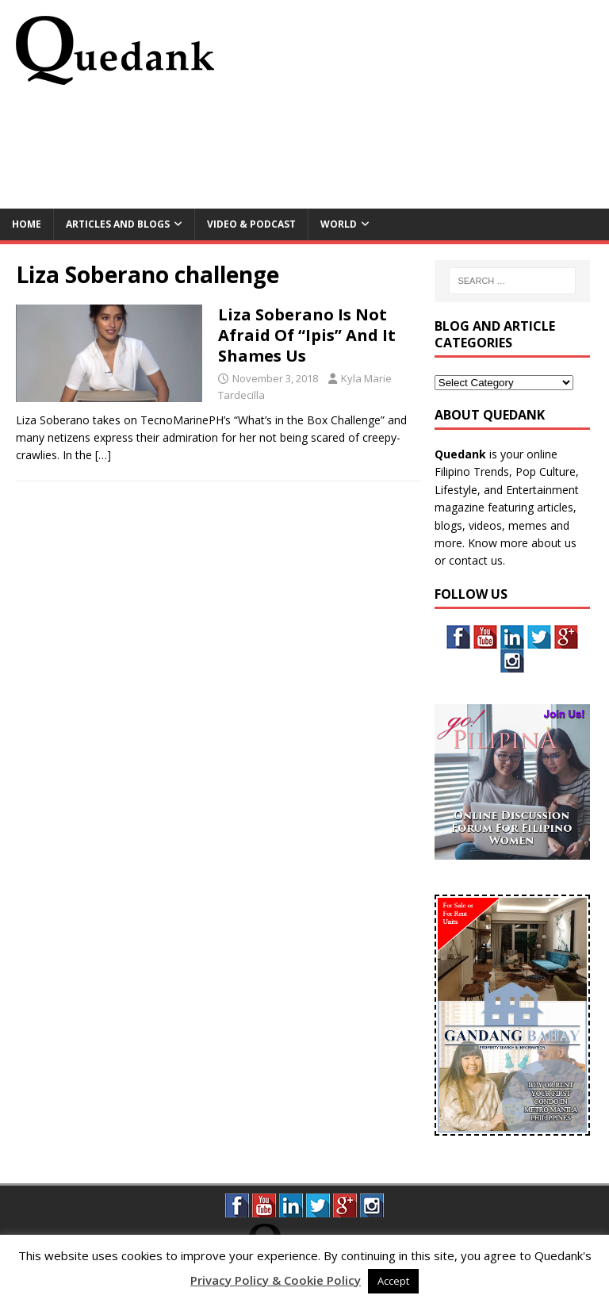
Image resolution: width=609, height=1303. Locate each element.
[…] (103, 454)
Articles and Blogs (118, 224)
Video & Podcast (251, 224)
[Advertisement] (304, 152)
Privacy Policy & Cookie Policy (275, 1280)
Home (26, 224)
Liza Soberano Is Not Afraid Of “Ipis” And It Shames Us (307, 335)
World (338, 224)
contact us (476, 560)
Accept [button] (393, 1281)
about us (553, 542)
